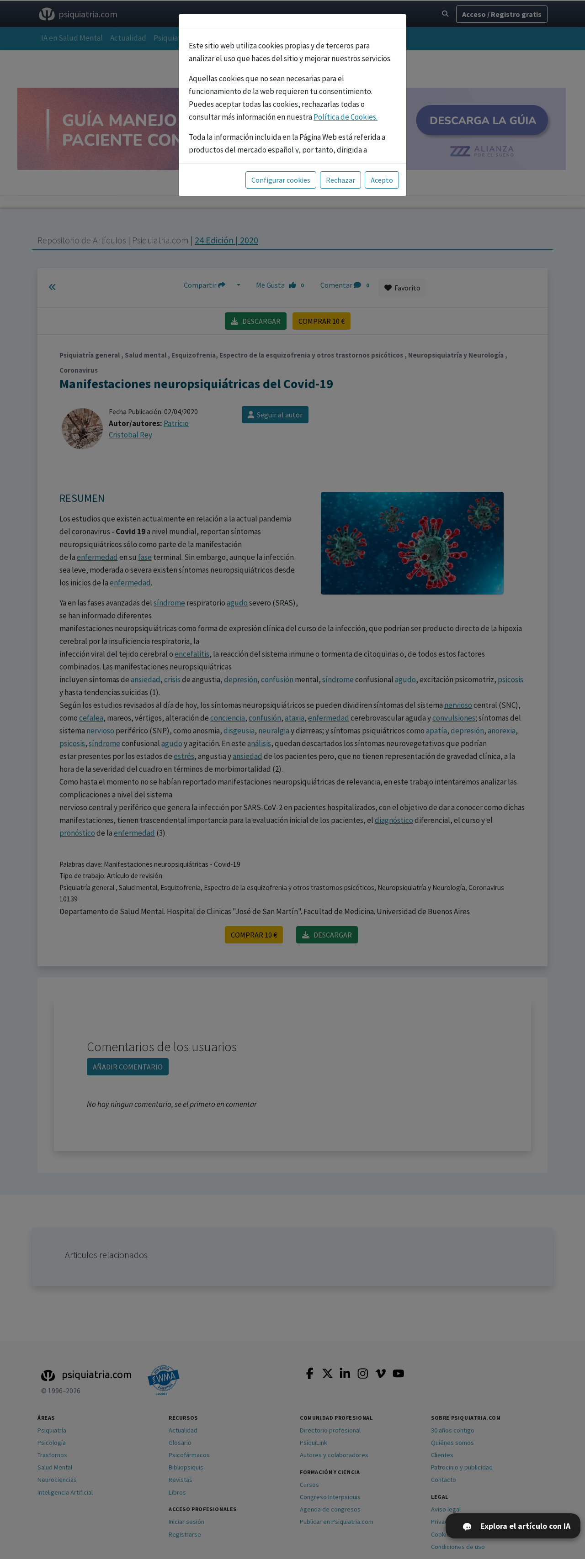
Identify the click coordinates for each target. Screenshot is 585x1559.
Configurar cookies (280, 179)
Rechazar (340, 179)
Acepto (382, 179)
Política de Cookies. (346, 117)
